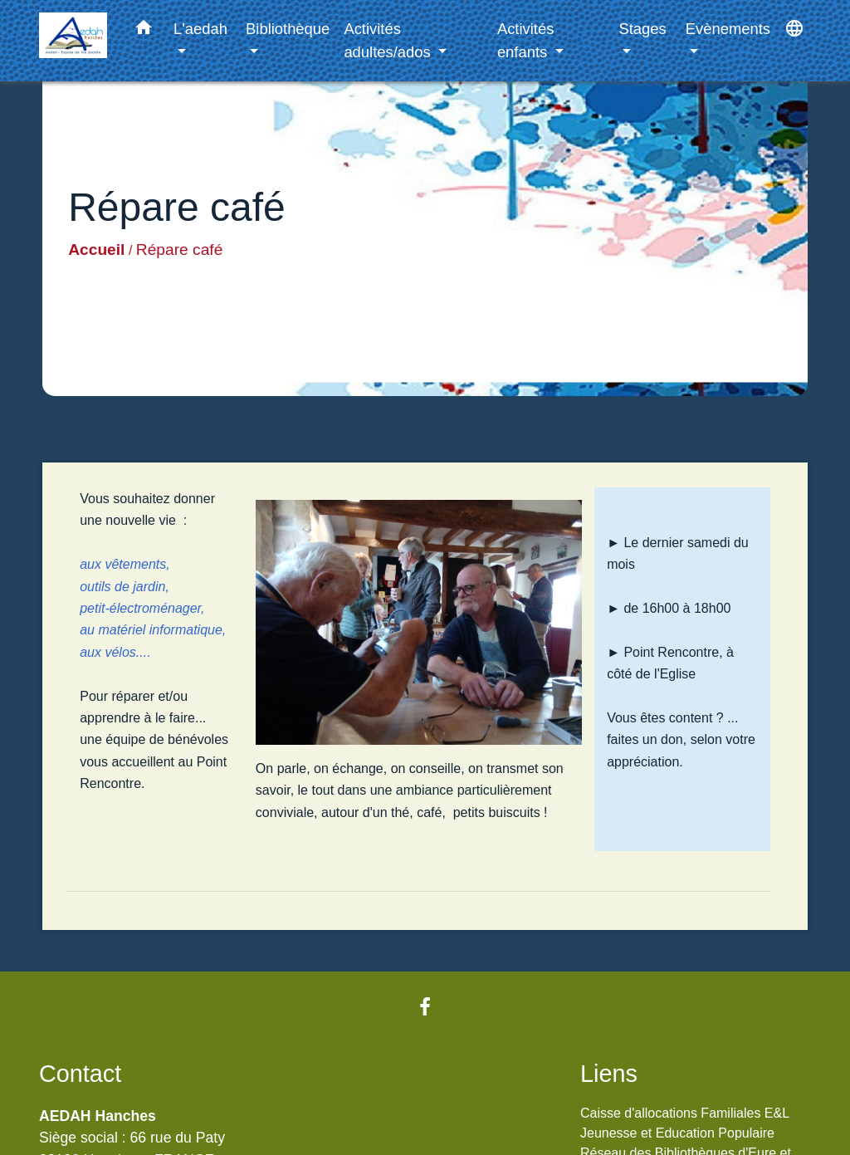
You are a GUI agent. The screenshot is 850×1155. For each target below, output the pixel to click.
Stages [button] (642, 28)
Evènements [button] (728, 28)
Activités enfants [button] (525, 40)
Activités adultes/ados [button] (389, 40)
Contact (80, 1073)
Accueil (96, 249)
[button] (143, 31)
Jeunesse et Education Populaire (677, 1133)
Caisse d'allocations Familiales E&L (684, 1113)
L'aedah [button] (200, 28)
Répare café (179, 249)
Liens (609, 1073)
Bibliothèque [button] (288, 28)
